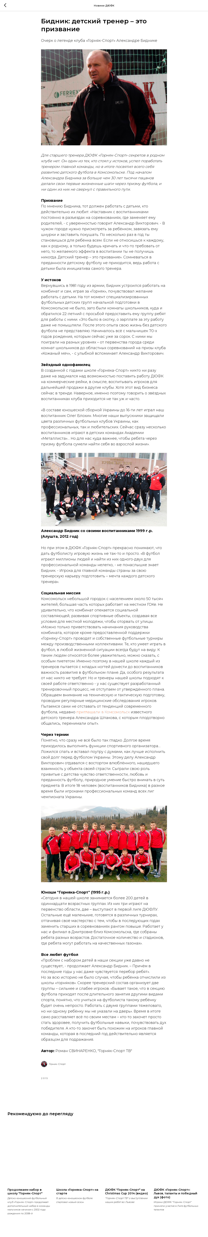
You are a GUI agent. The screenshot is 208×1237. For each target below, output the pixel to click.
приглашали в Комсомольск (103, 714)
